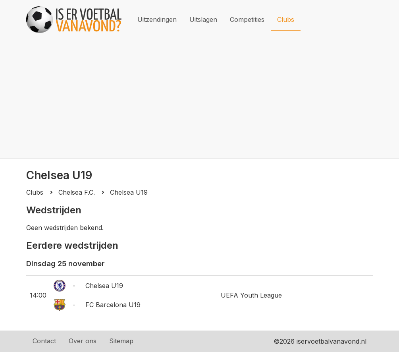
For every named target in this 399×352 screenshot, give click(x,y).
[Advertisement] (199, 99)
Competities (247, 19)
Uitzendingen (157, 19)
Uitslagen (203, 19)
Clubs (285, 19)
